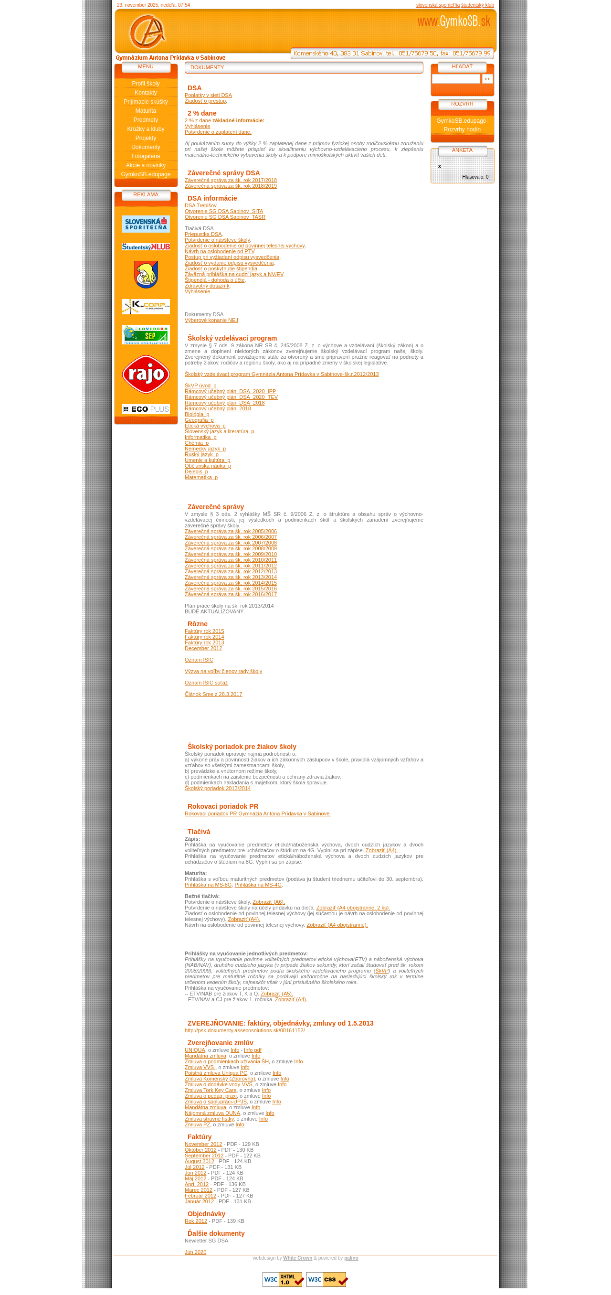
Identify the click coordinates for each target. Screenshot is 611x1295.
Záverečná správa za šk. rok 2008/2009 (231, 548)
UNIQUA (195, 1050)
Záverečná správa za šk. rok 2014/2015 (231, 583)
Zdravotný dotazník (207, 286)
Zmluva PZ (197, 1124)
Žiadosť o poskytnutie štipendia (221, 268)
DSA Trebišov (201, 205)
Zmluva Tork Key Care (211, 1090)
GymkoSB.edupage (145, 174)
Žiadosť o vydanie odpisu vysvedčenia (229, 263)
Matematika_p (201, 477)
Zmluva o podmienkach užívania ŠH (227, 1061)
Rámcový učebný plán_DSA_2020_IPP (230, 391)
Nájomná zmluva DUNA (212, 1113)
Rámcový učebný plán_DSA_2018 (225, 403)
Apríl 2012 (197, 1184)
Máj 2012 (195, 1178)
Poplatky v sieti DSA (208, 95)
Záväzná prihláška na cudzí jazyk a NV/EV (234, 274)
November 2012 (203, 1144)
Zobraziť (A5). (277, 993)
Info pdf (253, 1050)
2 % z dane (224, 120)
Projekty (146, 138)
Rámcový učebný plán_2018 (218, 408)
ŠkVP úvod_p (200, 385)
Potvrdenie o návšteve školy (217, 240)
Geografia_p (199, 420)
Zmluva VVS (200, 1067)
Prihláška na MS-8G (208, 885)
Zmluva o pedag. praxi (211, 1096)
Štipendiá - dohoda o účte (214, 280)
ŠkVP (382, 971)
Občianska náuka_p (208, 466)
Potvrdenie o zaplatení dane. (218, 132)
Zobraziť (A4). (382, 850)
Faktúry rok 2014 (204, 637)
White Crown (297, 1258)
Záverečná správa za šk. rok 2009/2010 (231, 554)
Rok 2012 (196, 1221)
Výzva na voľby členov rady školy (223, 671)
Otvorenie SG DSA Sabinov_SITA (224, 211)
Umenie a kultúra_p (207, 460)
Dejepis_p (196, 471)
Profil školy (145, 83)
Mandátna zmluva (205, 1056)
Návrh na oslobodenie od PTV (219, 251)
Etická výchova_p (205, 425)
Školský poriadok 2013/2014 (218, 788)
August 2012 (199, 1161)
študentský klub (477, 5)
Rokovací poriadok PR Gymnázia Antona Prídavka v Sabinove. (258, 813)
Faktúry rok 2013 (204, 642)
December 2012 (203, 648)
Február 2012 (200, 1196)
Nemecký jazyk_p (205, 448)
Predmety (146, 120)
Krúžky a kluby (145, 129)
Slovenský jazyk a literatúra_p (219, 431)
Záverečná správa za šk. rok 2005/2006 (231, 531)
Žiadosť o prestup (205, 101)
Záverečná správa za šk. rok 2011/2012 (231, 565)
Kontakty (146, 92)
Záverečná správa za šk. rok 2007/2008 (231, 543)
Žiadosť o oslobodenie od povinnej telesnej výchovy (245, 245)
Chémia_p (197, 443)
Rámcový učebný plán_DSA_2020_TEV (231, 397)
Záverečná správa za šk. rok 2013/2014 (231, 577)
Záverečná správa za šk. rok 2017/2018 (231, 180)
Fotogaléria (145, 156)
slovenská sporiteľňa (438, 5)
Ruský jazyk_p (202, 454)
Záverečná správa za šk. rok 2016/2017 (231, 594)
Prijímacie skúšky (146, 101)
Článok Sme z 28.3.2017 (213, 694)
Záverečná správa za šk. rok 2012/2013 (231, 571)
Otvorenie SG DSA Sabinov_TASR (225, 217)
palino (351, 1258)
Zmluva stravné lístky (209, 1119)
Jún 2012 (195, 1173)
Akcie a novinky (146, 165)
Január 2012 (199, 1201)
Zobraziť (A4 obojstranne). (337, 925)
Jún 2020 (195, 1252)
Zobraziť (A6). (269, 902)
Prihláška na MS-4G (258, 885)
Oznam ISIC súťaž (206, 682)
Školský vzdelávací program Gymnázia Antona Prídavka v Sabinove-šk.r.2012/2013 (282, 374)
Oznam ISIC (199, 660)
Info (235, 1050)
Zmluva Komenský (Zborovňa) (220, 1078)
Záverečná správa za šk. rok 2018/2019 (231, 186)
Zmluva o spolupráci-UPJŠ (216, 1101)
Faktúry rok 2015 (204, 631)
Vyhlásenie (197, 126)
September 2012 (204, 1155)
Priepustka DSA (203, 234)
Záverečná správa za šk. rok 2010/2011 (231, 560)
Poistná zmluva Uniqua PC (216, 1073)
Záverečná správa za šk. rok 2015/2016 (231, 588)
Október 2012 (201, 1150)
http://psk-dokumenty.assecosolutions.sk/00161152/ (245, 1030)
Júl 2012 (195, 1167)
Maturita (146, 110)
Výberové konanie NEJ (211, 320)
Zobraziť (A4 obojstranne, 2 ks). (353, 907)
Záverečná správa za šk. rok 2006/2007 (231, 537)
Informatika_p (201, 437)
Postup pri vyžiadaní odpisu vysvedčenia (232, 257)
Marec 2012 (198, 1190)
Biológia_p (197, 414)
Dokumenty (145, 147)
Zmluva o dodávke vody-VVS (219, 1084)
